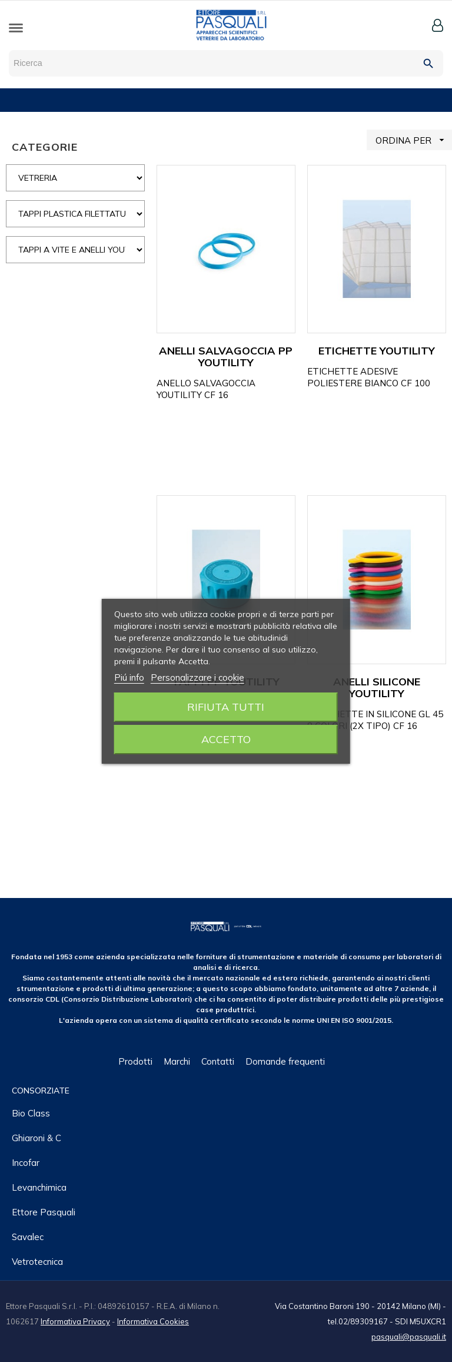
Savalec (28, 1236)
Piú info (129, 677)
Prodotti (135, 1061)
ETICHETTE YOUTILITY (376, 350)
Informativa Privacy (75, 1321)
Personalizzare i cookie (197, 677)
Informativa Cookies (153, 1321)
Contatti (217, 1061)
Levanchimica (39, 1187)
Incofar (25, 1162)
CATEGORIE (45, 147)
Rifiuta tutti (225, 707)
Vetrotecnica (37, 1261)
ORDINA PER (413, 140)
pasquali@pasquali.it (408, 1336)
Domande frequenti (285, 1061)
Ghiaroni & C (36, 1138)
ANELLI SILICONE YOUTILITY (376, 687)
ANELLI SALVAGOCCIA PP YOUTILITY (226, 356)
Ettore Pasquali (43, 1212)
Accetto (226, 739)
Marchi (177, 1061)
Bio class (31, 1113)
